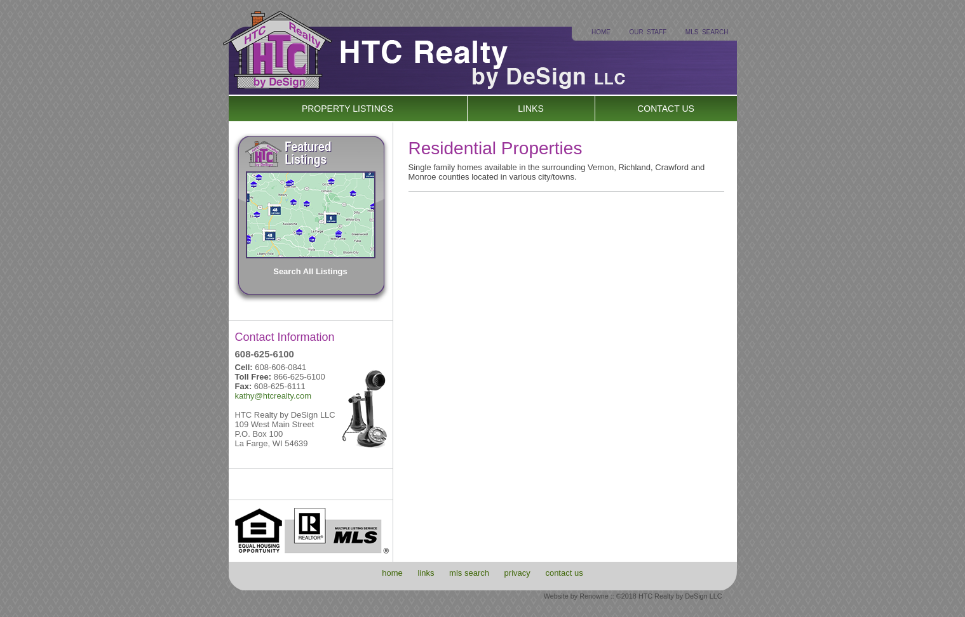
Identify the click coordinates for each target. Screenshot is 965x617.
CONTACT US (665, 108)
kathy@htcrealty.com (273, 396)
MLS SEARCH (707, 32)
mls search (469, 573)
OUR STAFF (648, 32)
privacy (517, 573)
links (425, 573)
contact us (564, 573)
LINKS (530, 108)
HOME (601, 32)
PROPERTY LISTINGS (347, 108)
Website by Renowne (576, 596)
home (392, 573)
